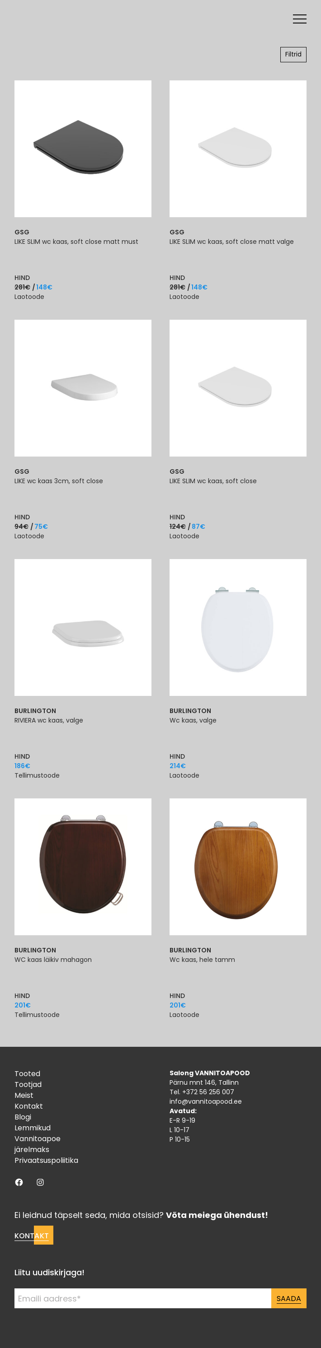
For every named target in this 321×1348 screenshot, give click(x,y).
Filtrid (293, 54)
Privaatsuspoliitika (46, 1160)
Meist (23, 1095)
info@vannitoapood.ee (206, 1101)
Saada (289, 1298)
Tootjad (28, 1084)
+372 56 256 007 (208, 1091)
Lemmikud (32, 1128)
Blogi (22, 1117)
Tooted (27, 1073)
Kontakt (28, 1106)
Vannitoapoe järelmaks (37, 1144)
